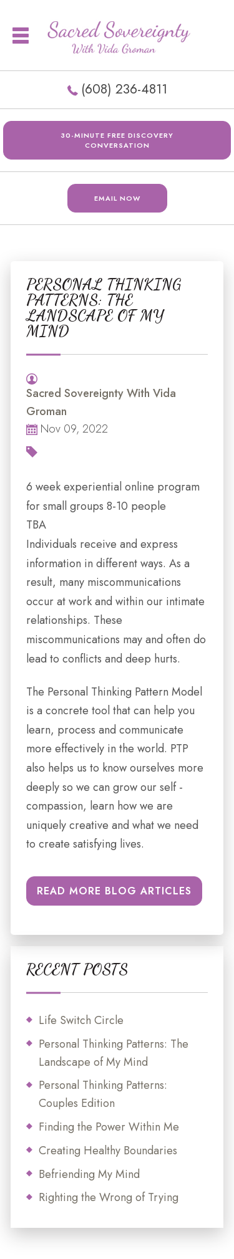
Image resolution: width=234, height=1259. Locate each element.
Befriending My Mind (89, 1174)
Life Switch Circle (81, 1020)
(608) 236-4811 (124, 89)
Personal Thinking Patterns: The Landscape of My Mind (113, 1053)
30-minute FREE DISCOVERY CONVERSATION (117, 140)
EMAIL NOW (117, 198)
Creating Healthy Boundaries (108, 1150)
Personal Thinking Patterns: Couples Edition (103, 1094)
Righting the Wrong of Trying (108, 1197)
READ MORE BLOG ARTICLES (114, 891)
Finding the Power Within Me (109, 1127)
